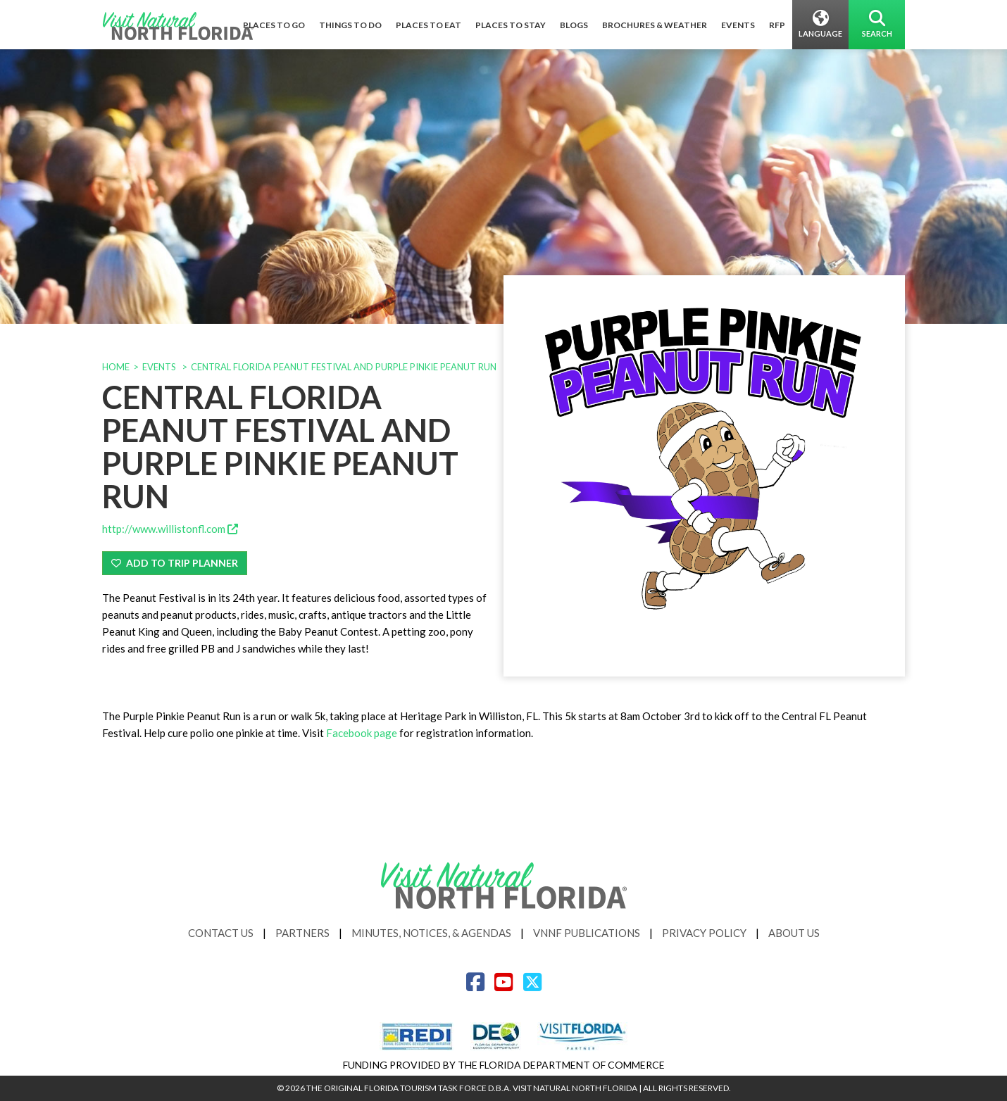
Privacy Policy (704, 932)
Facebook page (360, 732)
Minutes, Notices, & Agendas (431, 932)
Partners (302, 932)
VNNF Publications (586, 932)
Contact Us (221, 932)
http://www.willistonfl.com (170, 528)
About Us (794, 932)
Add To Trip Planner (174, 563)
